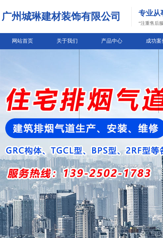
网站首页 (22, 41)
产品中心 (111, 41)
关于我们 (67, 41)
